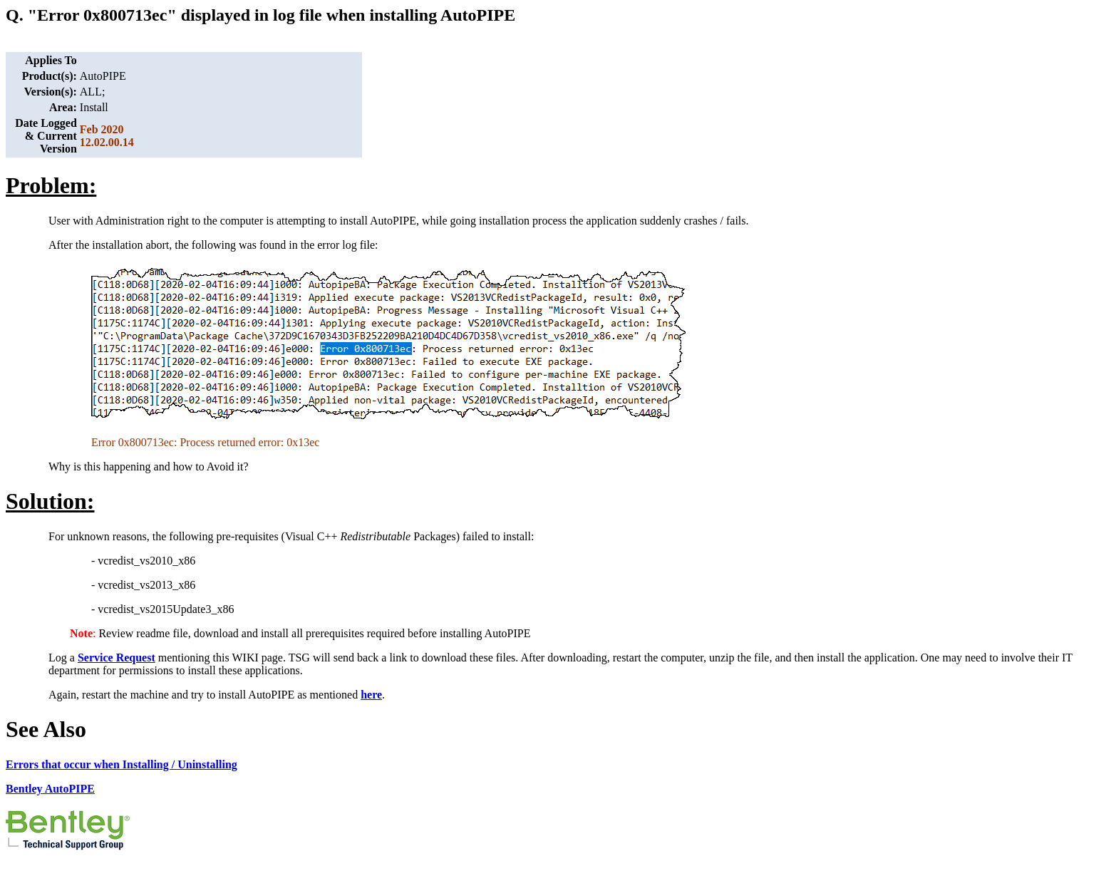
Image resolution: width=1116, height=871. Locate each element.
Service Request (116, 657)
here (371, 695)
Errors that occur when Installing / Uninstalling (121, 764)
